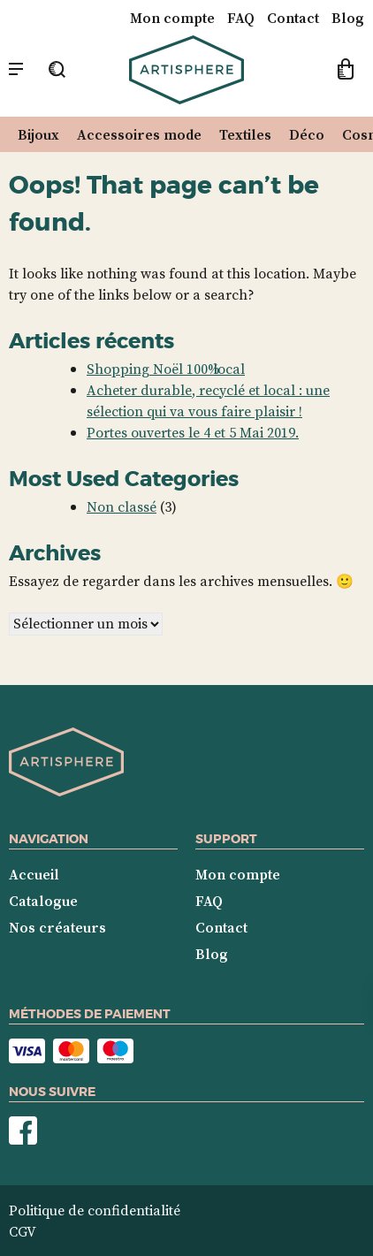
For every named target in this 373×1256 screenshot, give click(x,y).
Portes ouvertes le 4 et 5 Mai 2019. (193, 432)
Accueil (34, 874)
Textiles (245, 134)
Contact (293, 17)
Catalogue (43, 900)
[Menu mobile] (16, 70)
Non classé (121, 506)
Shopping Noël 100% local (166, 368)
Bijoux (38, 134)
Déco (306, 134)
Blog (347, 17)
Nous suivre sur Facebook (23, 1131)
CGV (22, 1231)
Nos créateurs (57, 927)
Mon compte (172, 17)
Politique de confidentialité (94, 1210)
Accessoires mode (139, 134)
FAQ (241, 17)
